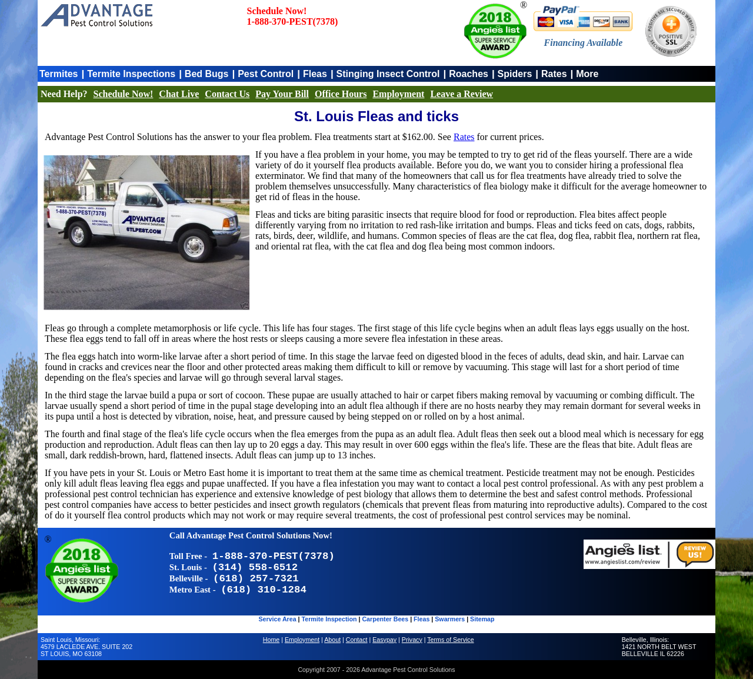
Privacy (412, 639)
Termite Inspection (329, 619)
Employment (398, 94)
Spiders (515, 74)
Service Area (277, 619)
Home (271, 639)
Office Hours (340, 94)
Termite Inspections (131, 74)
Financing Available (583, 43)
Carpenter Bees (385, 619)
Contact (357, 639)
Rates (554, 74)
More (587, 74)
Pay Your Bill (282, 94)
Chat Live (179, 94)
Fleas (315, 74)
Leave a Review (461, 94)
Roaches (468, 74)
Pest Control (266, 74)
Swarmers (450, 619)
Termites (58, 74)
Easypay (384, 639)
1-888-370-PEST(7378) (292, 21)
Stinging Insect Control (388, 74)
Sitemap (482, 619)
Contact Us (227, 94)
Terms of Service (450, 639)
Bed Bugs (207, 74)
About (332, 639)
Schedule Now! (124, 94)
